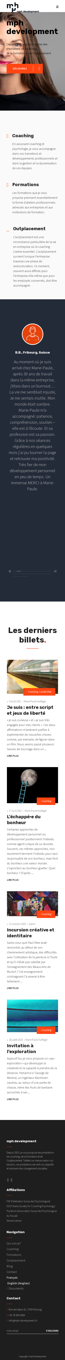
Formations (14, 1255)
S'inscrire (52, 1330)
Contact (12, 1272)
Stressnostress (14, 1220)
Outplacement (16, 1260)
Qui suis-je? (14, 1243)
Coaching (33, 691)
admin (32, 924)
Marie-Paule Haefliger (35, 701)
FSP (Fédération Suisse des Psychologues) (28, 1201)
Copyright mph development (32, 1356)
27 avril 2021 (15, 810)
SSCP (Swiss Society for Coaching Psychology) (31, 1206)
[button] (15, 570)
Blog (10, 1266)
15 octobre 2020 (17, 924)
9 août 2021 (15, 701)
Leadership (45, 691)
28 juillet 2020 (16, 1039)
